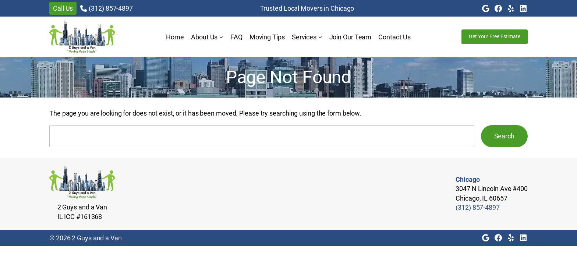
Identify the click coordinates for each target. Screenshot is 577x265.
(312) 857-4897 (111, 8)
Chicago (467, 179)
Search (504, 136)
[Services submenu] (320, 37)
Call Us (63, 8)
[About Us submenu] (221, 37)
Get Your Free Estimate (494, 36)
